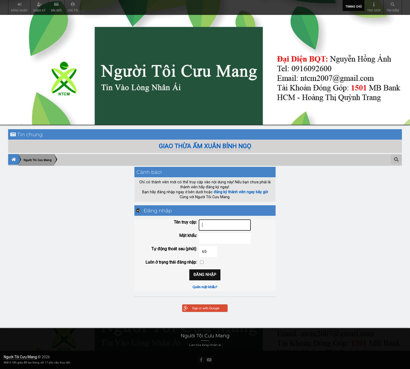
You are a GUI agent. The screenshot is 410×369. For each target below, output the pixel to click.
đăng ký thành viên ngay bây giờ (241, 192)
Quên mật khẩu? (204, 287)
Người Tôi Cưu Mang (20, 357)
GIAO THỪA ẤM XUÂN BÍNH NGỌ (205, 146)
